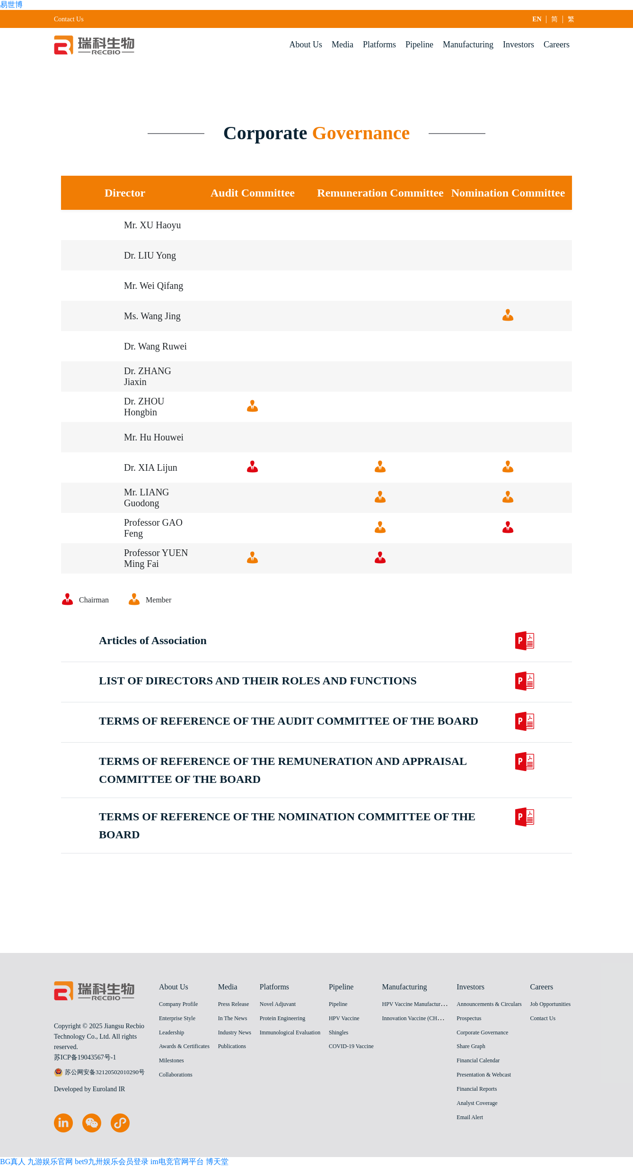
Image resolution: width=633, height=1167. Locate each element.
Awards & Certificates (184, 1046)
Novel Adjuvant (278, 1004)
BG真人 (13, 1162)
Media (342, 44)
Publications (232, 1046)
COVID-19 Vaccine (351, 1046)
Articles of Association (153, 656)
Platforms (379, 44)
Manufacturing (468, 44)
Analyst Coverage (477, 1103)
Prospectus (469, 1018)
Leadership (171, 1032)
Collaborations (176, 1074)
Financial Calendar (478, 1060)
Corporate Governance (482, 1032)
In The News (232, 1018)
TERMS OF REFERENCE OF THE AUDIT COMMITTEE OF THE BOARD (288, 736)
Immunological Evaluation (290, 1032)
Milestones (171, 1060)
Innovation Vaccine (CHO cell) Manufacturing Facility (444, 1018)
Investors (518, 44)
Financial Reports (477, 1089)
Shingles (338, 1032)
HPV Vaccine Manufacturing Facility (424, 1004)
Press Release (233, 1004)
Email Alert (470, 1117)
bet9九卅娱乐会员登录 (112, 1162)
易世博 (11, 4)
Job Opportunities (550, 1004)
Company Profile (178, 1004)
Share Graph (471, 1046)
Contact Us (69, 19)
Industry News (234, 1032)
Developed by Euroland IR (89, 1089)
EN (537, 19)
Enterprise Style (177, 1018)
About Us (306, 44)
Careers (557, 44)
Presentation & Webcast (484, 1074)
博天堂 (217, 1162)
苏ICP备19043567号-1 (85, 1057)
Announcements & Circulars (489, 1004)
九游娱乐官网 (50, 1162)
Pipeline (419, 44)
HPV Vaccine (344, 1018)
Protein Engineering (282, 1018)
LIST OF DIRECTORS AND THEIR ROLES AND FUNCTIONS (258, 696)
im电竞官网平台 (177, 1162)
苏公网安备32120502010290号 (99, 1072)
